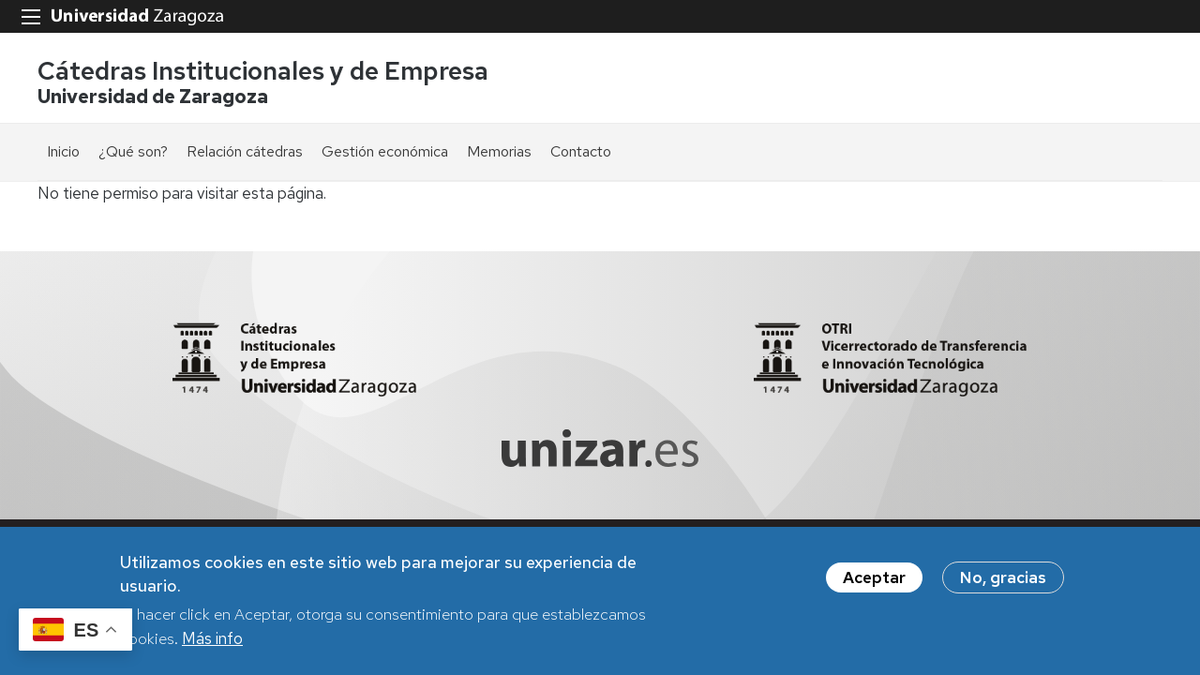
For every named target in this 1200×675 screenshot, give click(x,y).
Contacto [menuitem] (580, 151)
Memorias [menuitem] (499, 151)
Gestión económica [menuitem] (385, 151)
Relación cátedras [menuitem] (245, 151)
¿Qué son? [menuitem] (133, 151)
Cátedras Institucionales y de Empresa (263, 70)
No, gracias (1003, 577)
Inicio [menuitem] (63, 151)
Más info (212, 638)
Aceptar (874, 577)
